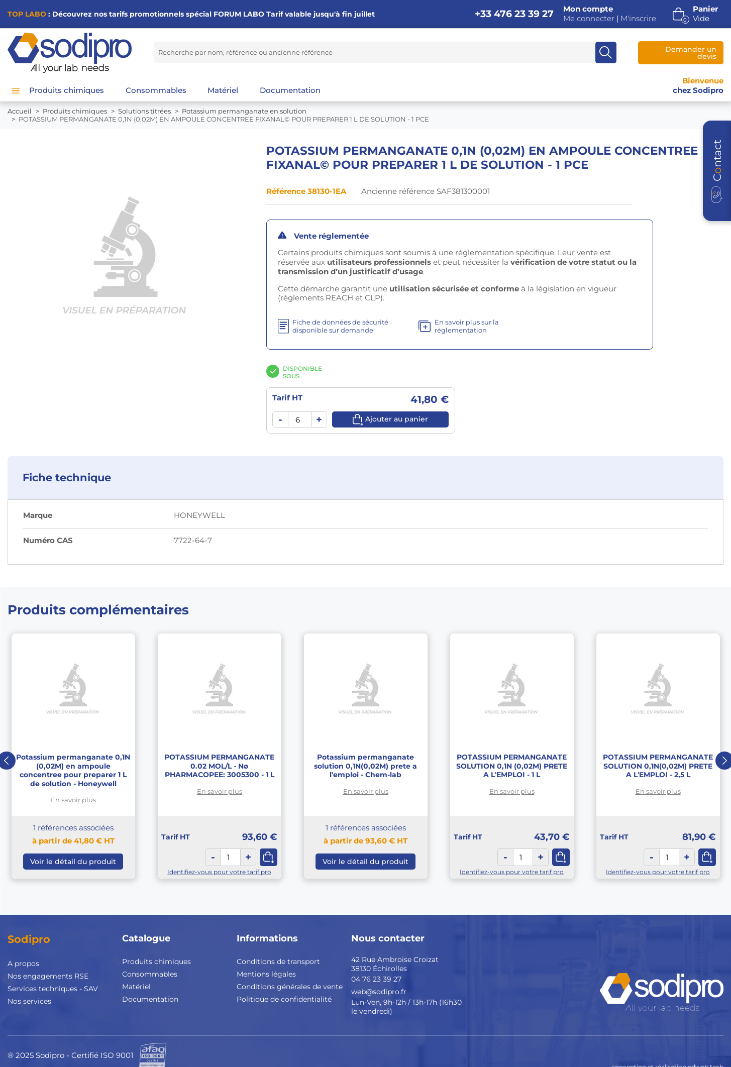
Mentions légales (266, 974)
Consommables (149, 974)
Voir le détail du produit (73, 861)
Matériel (136, 986)
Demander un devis (690, 53)
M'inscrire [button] (638, 18)
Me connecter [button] (588, 18)
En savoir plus (73, 800)
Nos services (29, 1001)
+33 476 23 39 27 (514, 14)
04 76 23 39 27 (376, 979)
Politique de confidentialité (284, 999)
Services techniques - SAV (53, 988)
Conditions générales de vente (290, 986)
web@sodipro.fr (378, 991)
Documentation (150, 999)
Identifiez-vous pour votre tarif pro (219, 872)
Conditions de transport (278, 961)
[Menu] (16, 90)
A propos (23, 963)
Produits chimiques (156, 961)
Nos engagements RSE (48, 976)
